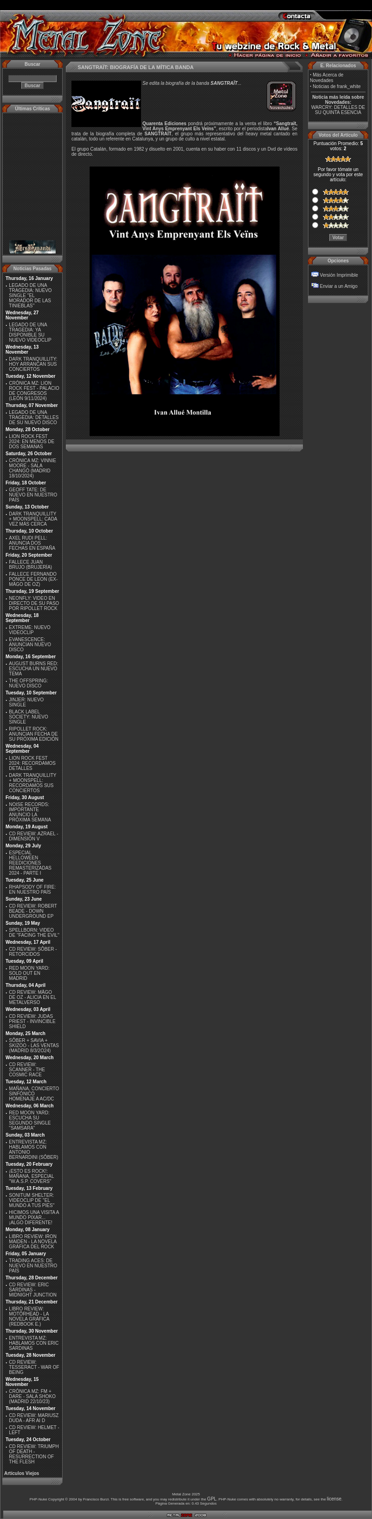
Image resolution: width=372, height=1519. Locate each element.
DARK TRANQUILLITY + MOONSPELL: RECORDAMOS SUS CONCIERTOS (32, 783)
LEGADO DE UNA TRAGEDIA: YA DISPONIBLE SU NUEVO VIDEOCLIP (30, 332)
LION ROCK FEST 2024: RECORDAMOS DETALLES (32, 763)
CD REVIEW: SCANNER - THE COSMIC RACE (27, 1069)
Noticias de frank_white (336, 86)
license (334, 1498)
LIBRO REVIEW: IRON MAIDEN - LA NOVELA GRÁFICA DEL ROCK (33, 1241)
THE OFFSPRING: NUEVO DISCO (28, 683)
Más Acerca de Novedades (326, 77)
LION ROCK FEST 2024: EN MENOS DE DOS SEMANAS (31, 441)
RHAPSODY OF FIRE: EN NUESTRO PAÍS (32, 889)
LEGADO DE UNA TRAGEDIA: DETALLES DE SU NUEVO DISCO (33, 417)
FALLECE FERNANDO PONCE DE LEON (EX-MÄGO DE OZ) (33, 579)
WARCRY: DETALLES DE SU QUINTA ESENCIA (338, 110)
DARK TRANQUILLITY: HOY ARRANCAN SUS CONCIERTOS (33, 364)
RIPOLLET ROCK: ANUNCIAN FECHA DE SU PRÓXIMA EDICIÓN (33, 734)
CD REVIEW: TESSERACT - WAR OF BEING (34, 1367)
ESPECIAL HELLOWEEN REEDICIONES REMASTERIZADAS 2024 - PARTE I (30, 863)
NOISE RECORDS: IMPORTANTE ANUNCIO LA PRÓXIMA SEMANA (30, 812)
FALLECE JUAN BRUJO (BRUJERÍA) (30, 564)
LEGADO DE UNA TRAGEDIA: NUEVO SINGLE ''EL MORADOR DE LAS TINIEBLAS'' (30, 295)
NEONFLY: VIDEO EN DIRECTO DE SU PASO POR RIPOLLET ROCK (34, 603)
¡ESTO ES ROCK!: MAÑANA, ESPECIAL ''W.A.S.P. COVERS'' (31, 1176)
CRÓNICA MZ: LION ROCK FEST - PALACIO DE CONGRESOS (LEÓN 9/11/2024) (34, 391)
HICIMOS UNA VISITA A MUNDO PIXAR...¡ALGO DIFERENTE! (34, 1217)
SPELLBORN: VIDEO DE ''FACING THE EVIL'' (34, 933)
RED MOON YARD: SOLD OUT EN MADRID (29, 973)
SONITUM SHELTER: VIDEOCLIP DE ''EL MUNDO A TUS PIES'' (31, 1200)
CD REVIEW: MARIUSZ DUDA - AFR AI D (33, 1418)
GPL (212, 1498)
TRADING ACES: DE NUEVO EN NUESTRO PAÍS (33, 1265)
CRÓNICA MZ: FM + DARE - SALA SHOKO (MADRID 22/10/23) (32, 1396)
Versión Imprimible (339, 275)
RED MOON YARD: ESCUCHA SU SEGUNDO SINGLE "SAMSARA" (30, 1120)
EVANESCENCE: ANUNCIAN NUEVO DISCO (30, 644)
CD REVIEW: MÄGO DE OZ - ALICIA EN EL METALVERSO (32, 997)
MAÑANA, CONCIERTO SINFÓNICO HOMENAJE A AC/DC (34, 1093)
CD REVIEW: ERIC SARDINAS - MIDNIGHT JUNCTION (33, 1289)
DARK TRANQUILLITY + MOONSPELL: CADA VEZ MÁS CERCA (33, 519)
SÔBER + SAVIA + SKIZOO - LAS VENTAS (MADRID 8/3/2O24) (34, 1045)
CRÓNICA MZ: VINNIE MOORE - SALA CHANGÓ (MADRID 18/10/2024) (32, 468)
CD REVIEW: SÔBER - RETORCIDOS (33, 952)
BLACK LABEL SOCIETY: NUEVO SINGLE (28, 717)
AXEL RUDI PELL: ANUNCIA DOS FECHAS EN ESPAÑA (32, 543)
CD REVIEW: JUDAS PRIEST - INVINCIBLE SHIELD (32, 1021)
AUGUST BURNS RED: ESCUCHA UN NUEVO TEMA (33, 668)
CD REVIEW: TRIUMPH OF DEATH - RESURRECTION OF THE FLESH (33, 1454)
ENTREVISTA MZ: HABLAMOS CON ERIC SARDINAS (33, 1343)
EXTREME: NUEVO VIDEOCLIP (29, 630)
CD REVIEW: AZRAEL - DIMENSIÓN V (33, 836)
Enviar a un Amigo (339, 286)
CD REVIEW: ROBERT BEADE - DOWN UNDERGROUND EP (33, 911)
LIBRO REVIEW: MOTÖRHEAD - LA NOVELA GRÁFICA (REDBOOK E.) (29, 1316)
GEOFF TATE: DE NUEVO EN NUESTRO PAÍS (33, 494)
